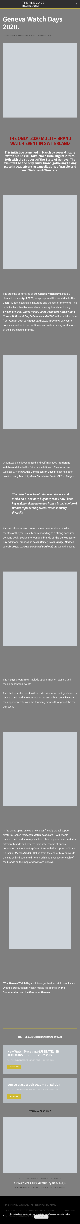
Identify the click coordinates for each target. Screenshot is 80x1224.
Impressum (68, 1210)
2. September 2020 (50, 1090)
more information (63, 1214)
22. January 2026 (57, 1188)
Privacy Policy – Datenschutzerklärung (29, 1210)
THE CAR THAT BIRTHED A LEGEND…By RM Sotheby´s (40, 1183)
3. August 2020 (44, 35)
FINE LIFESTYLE (32, 1178)
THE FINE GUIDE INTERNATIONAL (29, 1204)
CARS (21, 1178)
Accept (41, 1217)
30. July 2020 (48, 1060)
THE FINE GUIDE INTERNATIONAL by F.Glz (19, 35)
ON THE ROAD (55, 1178)
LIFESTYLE (44, 1178)
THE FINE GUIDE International (33, 4)
